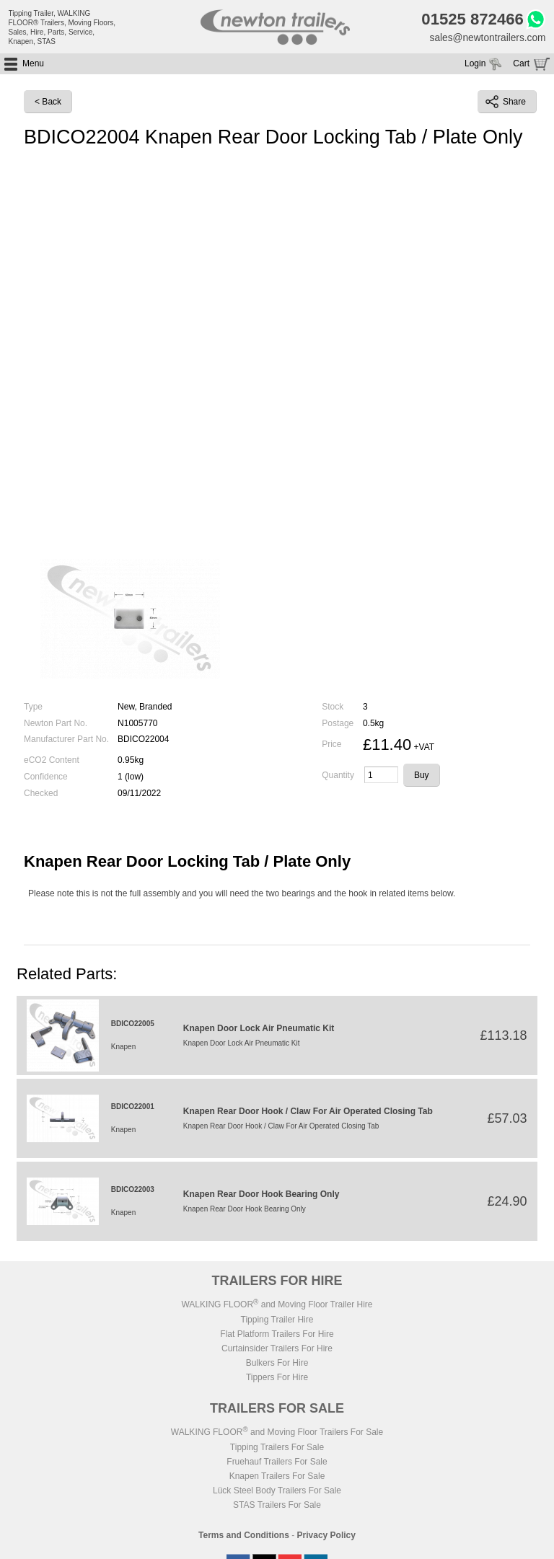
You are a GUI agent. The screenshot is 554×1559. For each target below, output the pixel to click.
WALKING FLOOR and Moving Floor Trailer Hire (276, 1306)
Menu (33, 65)
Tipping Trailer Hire (277, 1321)
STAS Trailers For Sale (277, 1506)
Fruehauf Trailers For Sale (277, 1463)
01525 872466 (470, 20)
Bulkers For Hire (277, 1364)
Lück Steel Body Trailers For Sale (277, 1492)
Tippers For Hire (277, 1379)
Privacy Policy (326, 1537)
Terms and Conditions (243, 1537)
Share (505, 103)
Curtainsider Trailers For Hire (277, 1350)
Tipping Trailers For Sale (277, 1449)
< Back (48, 103)
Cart (521, 65)
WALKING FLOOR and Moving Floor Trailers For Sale (277, 1433)
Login (475, 65)
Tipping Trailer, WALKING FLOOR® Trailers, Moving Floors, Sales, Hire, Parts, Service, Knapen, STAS (62, 27)
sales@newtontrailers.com (486, 38)
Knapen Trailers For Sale (277, 1477)
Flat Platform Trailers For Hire (276, 1335)
